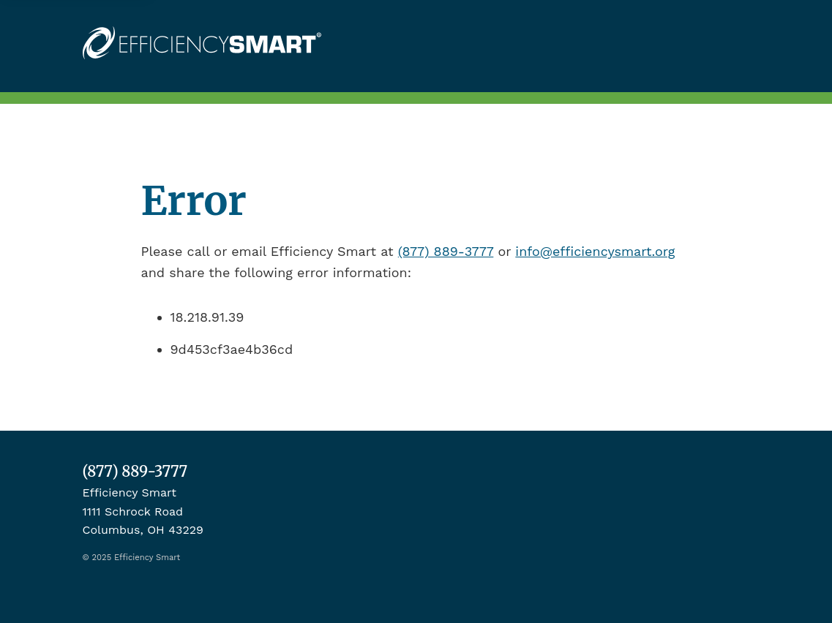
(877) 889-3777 (446, 251)
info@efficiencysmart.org (595, 251)
